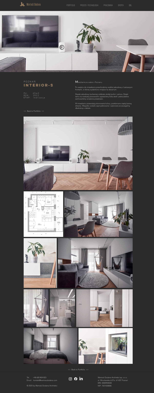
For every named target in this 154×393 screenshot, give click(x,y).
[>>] (43, 111)
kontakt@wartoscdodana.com (45, 380)
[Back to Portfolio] (34, 111)
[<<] (25, 111)
